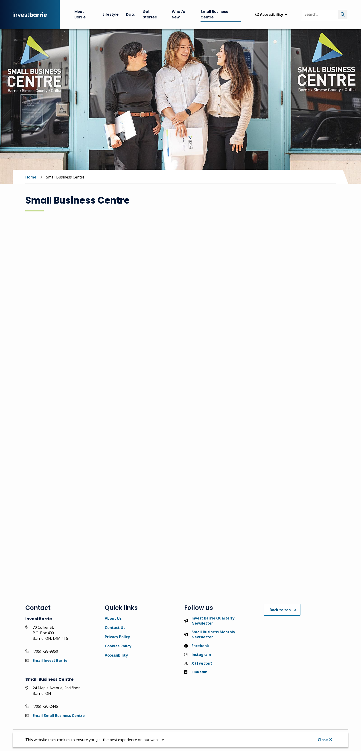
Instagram (197, 654)
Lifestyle (111, 14)
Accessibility (116, 655)
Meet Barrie (80, 14)
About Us (113, 618)
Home (30, 177)
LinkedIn (195, 672)
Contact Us (115, 627)
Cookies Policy (118, 646)
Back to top (280, 609)
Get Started (150, 14)
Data (130, 14)
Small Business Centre (214, 14)
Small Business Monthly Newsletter (209, 634)
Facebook (196, 645)
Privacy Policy (117, 636)
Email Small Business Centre (59, 715)
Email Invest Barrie (50, 660)
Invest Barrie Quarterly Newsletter (209, 621)
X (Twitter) (198, 663)
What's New (178, 14)
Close (323, 739)
